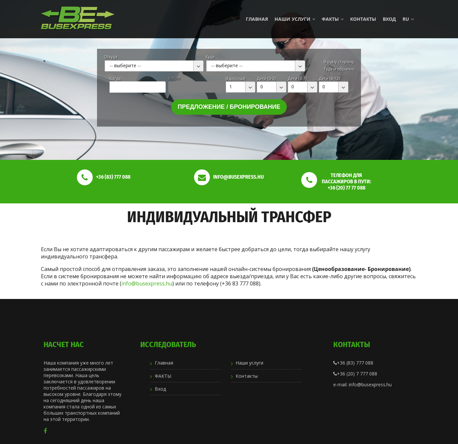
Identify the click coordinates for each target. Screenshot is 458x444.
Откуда (110, 57)
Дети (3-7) (297, 78)
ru (408, 19)
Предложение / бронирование (229, 107)
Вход (389, 19)
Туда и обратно (339, 69)
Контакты (363, 19)
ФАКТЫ (333, 19)
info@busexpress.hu (146, 283)
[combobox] (154, 66)
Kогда (115, 78)
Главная (257, 19)
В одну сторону (339, 62)
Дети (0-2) (266, 78)
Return (174, 78)
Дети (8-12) (329, 78)
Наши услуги (295, 19)
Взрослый (235, 78)
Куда (210, 57)
